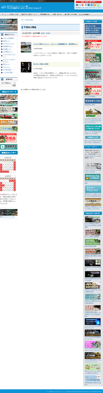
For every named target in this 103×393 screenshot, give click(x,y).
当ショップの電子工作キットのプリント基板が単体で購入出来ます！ (93, 65)
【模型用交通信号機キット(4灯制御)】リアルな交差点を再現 (93, 314)
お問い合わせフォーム (92, 156)
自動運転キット (8, 46)
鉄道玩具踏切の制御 (90, 246)
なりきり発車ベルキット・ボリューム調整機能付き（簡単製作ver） (55, 44)
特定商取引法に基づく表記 (45, 14)
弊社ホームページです (7, 217)
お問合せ (57, 14)
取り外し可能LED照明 (40, 64)
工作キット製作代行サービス (93, 50)
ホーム (4, 14)
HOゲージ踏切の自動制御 (92, 236)
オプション (6, 67)
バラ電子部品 (7, 69)
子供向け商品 (29, 20)
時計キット (6, 64)
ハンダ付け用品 (8, 72)
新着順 (48, 33)
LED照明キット (8, 51)
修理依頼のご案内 (90, 104)
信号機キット (7, 49)
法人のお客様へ (84, 14)
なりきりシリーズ (8, 43)
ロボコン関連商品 (8, 38)
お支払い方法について (14, 14)
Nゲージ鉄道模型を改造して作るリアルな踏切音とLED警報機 (93, 225)
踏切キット (6, 41)
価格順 (43, 33)
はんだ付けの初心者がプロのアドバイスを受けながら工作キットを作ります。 (93, 120)
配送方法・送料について (29, 14)
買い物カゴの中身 (70, 14)
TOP (22, 20)
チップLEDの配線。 (90, 96)
